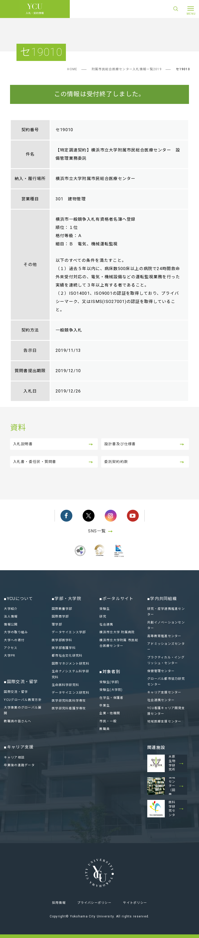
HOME (72, 69)
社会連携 (106, 624)
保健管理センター (161, 671)
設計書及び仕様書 (120, 444)
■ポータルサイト (116, 598)
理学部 (57, 624)
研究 (102, 617)
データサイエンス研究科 (70, 692)
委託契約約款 (116, 462)
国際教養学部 (62, 609)
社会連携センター (161, 700)
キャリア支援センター (164, 692)
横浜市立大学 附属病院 (117, 632)
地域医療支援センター (164, 721)
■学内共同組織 (162, 598)
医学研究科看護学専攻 (69, 708)
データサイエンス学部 (69, 632)
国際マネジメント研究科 (70, 663)
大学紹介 (11, 609)
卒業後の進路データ (19, 765)
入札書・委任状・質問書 (34, 462)
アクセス (10, 648)
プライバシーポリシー (94, 903)
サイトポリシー (135, 903)
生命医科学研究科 (65, 685)
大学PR (9, 656)
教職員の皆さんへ (17, 721)
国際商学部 (60, 617)
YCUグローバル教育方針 (22, 700)
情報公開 (11, 624)
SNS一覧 (101, 530)
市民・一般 (107, 721)
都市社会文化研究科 (67, 656)
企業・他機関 (109, 713)
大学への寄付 (14, 640)
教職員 (104, 729)
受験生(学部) (109, 682)
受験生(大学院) (111, 690)
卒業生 (104, 705)
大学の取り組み (16, 632)
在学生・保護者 (111, 698)
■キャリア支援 (18, 747)
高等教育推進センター (164, 636)
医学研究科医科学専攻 (69, 700)
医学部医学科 (62, 640)
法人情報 (11, 617)
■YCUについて (18, 598)
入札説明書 (23, 444)
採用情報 (59, 903)
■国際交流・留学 (21, 681)
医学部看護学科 (64, 648)
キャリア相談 (14, 757)
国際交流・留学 (16, 692)
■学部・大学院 (66, 598)
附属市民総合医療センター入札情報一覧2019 (127, 69)
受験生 (104, 609)
